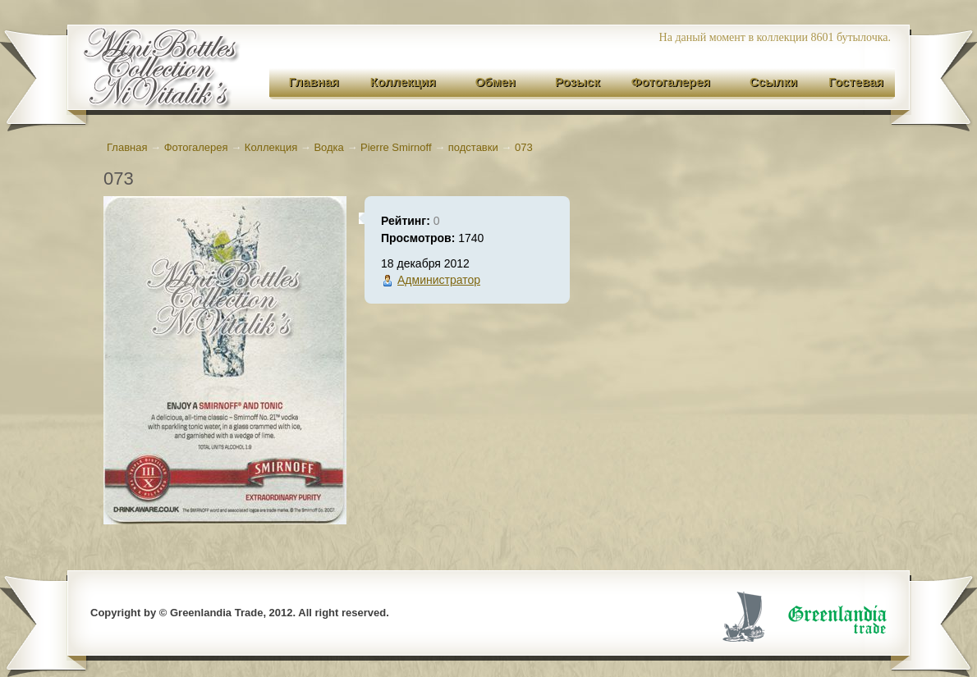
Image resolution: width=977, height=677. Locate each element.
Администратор (438, 279)
